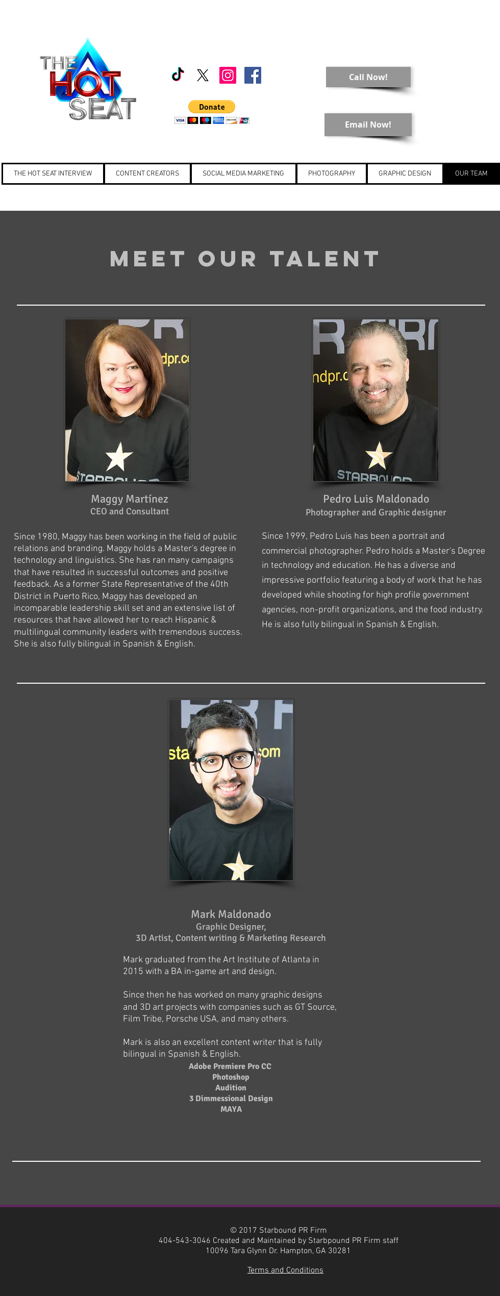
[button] (211, 112)
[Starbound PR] (227, 75)
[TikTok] (177, 75)
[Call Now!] (368, 77)
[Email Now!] (368, 124)
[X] (202, 75)
